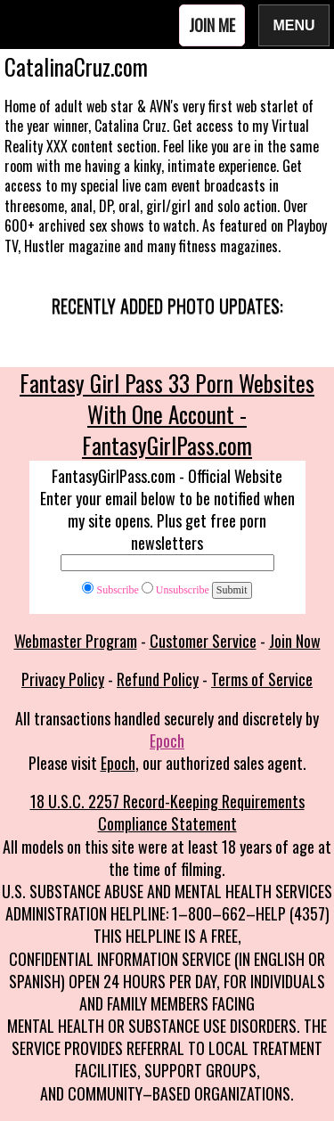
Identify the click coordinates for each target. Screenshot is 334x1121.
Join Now (295, 640)
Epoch (167, 740)
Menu (294, 24)
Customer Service (203, 640)
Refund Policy (158, 679)
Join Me (212, 25)
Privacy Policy (62, 679)
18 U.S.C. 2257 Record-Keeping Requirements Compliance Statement (167, 812)
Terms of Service (262, 679)
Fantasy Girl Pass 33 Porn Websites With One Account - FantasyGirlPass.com (167, 414)
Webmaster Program (75, 640)
